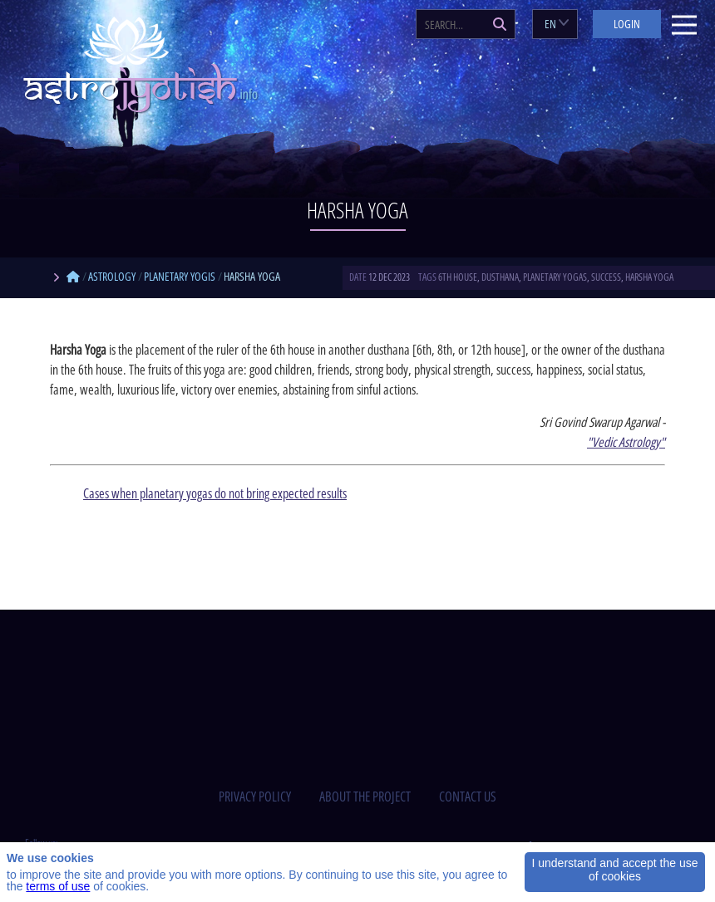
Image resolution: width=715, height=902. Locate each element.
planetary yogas (555, 277)
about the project (365, 796)
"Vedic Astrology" (626, 442)
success (606, 277)
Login (627, 24)
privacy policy (255, 796)
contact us (467, 796)
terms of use (58, 886)
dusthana (500, 277)
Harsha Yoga (649, 277)
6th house (457, 277)
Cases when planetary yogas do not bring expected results (215, 493)
